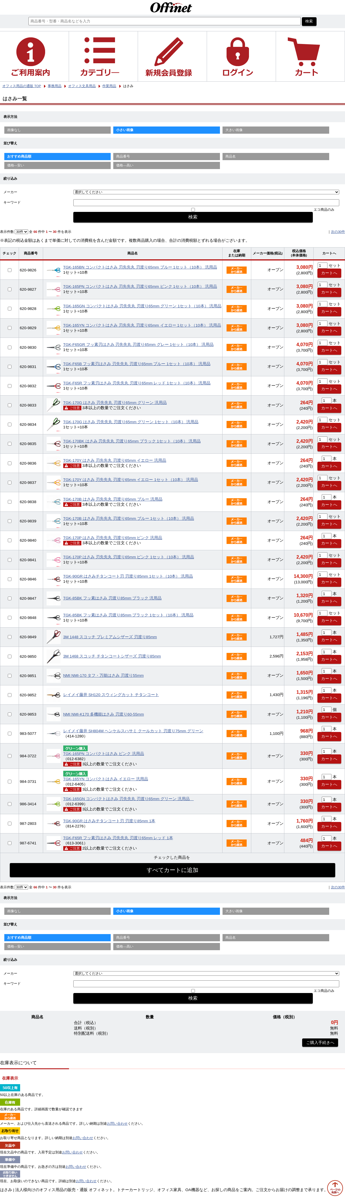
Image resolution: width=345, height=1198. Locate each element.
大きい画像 (234, 130)
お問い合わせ (117, 1123)
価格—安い (15, 165)
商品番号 (123, 156)
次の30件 (338, 231)
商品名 (230, 156)
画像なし (14, 130)
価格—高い (124, 165)
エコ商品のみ (324, 209)
